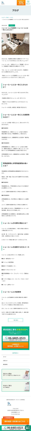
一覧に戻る (15, 320)
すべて (11, 17)
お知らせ (5, 360)
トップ (3, 17)
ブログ (7, 17)
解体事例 (5, 364)
